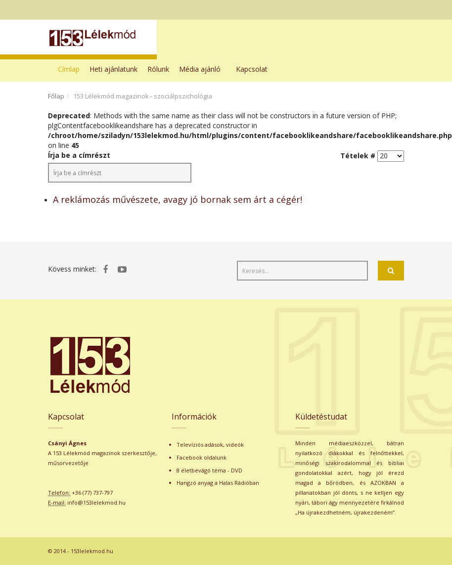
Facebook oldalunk (201, 457)
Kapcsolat (252, 69)
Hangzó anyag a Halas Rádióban (218, 482)
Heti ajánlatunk (113, 69)
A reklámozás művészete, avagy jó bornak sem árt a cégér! (177, 199)
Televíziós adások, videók (210, 444)
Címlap (69, 69)
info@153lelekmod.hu (96, 502)
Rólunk (158, 69)
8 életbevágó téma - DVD (209, 470)
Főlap (56, 96)
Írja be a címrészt (80, 155)
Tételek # (357, 155)
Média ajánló (200, 69)
